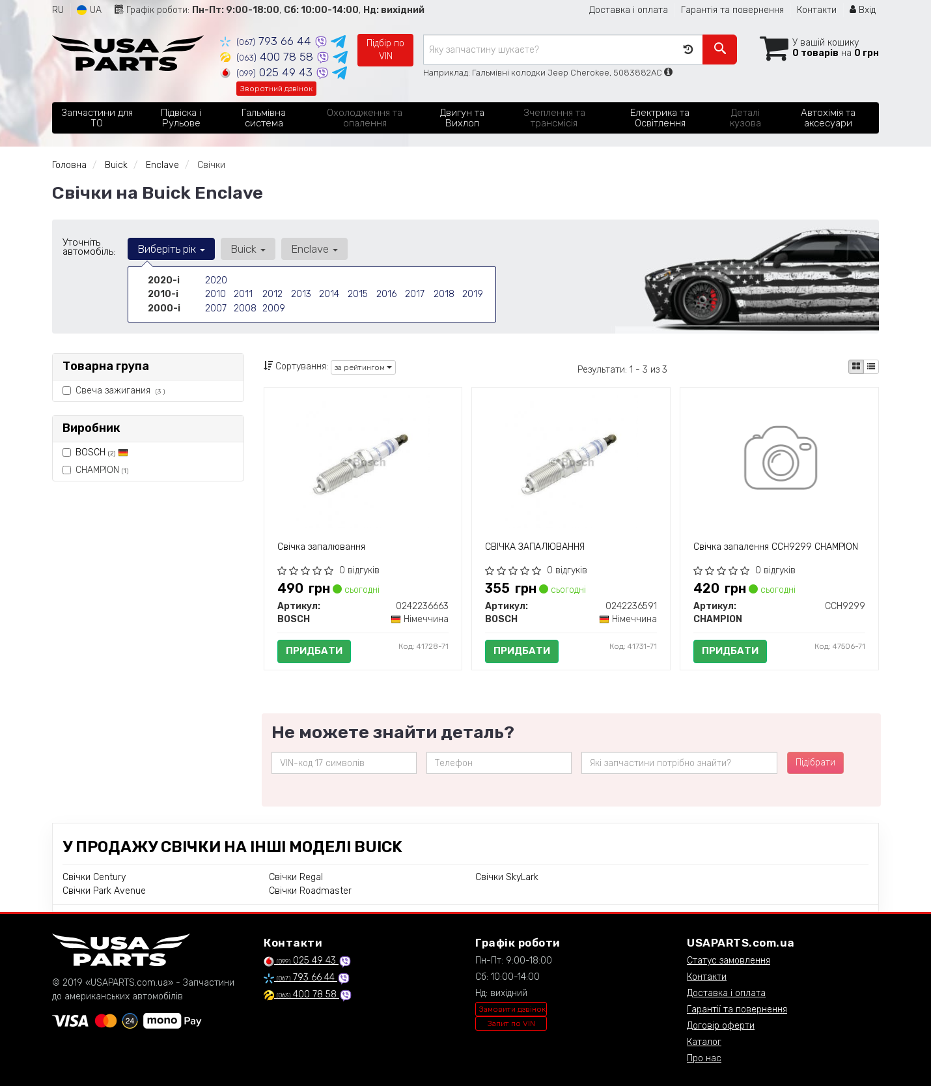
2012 (272, 294)
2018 (444, 294)
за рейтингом (363, 367)
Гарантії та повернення (737, 1009)
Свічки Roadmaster (310, 890)
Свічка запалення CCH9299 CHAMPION (775, 546)
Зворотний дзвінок (276, 88)
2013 (301, 294)
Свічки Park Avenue (104, 890)
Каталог (704, 1042)
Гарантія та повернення (732, 10)
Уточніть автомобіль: (89, 246)
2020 (216, 280)
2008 (245, 307)
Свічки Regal (296, 877)
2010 (215, 294)
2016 (386, 294)
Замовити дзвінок (512, 1009)
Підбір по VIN (385, 50)
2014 (329, 294)
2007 (216, 307)
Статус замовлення (728, 960)
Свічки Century (94, 877)
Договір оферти (721, 1025)
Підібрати (815, 762)
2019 (472, 294)
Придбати (314, 651)
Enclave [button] (313, 248)
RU (58, 10)
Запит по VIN (511, 1023)
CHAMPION (95, 470)
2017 (414, 294)
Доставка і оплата (628, 10)
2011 (242, 294)
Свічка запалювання (321, 546)
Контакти (817, 10)
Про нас (704, 1058)
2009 (273, 307)
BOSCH (102, 452)
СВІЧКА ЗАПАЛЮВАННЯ (535, 546)
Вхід (863, 10)
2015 (357, 294)
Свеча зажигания (114, 390)
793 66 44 (267, 41)
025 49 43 (268, 72)
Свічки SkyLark (506, 877)
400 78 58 (268, 56)
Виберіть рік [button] (171, 248)
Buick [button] (247, 248)
